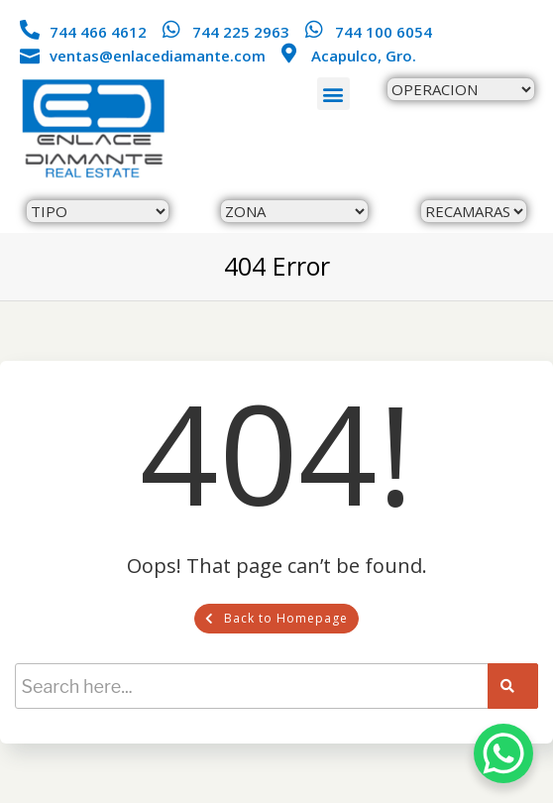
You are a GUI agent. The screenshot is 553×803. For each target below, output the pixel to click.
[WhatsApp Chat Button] (503, 753)
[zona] (294, 211)
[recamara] (473, 211)
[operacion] (461, 89)
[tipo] (97, 211)
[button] (333, 93)
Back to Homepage (276, 618)
